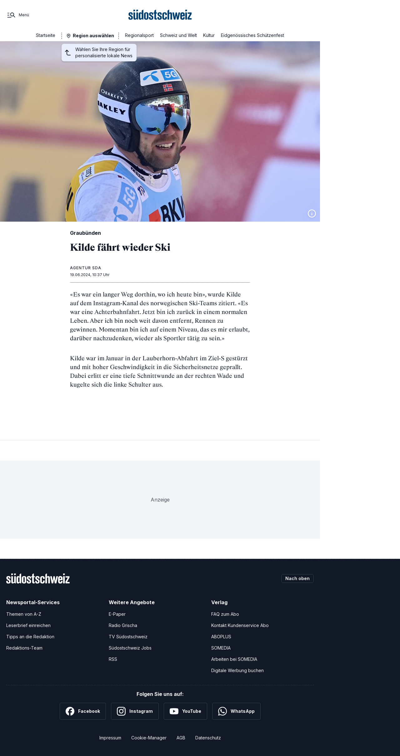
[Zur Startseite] (160, 15)
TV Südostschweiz (128, 636)
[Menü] (17, 15)
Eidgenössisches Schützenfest (252, 35)
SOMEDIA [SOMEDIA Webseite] (221, 648)
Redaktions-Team (24, 648)
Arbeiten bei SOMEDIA (234, 659)
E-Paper (117, 614)
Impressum (110, 737)
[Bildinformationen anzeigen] (312, 213)
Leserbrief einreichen (28, 625)
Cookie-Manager (149, 737)
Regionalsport (139, 35)
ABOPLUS (221, 636)
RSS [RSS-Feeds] (113, 659)
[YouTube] (185, 711)
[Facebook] (83, 711)
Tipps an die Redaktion (30, 636)
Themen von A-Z (23, 614)
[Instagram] (135, 711)
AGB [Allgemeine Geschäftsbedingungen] (181, 737)
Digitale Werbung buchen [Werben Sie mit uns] (237, 670)
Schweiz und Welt (178, 35)
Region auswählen (93, 35)
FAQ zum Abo (225, 614)
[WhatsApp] (236, 711)
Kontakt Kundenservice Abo (240, 625)
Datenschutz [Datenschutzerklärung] (208, 737)
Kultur (209, 35)
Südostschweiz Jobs (130, 648)
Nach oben (297, 578)
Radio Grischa (123, 625)
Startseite (45, 35)
